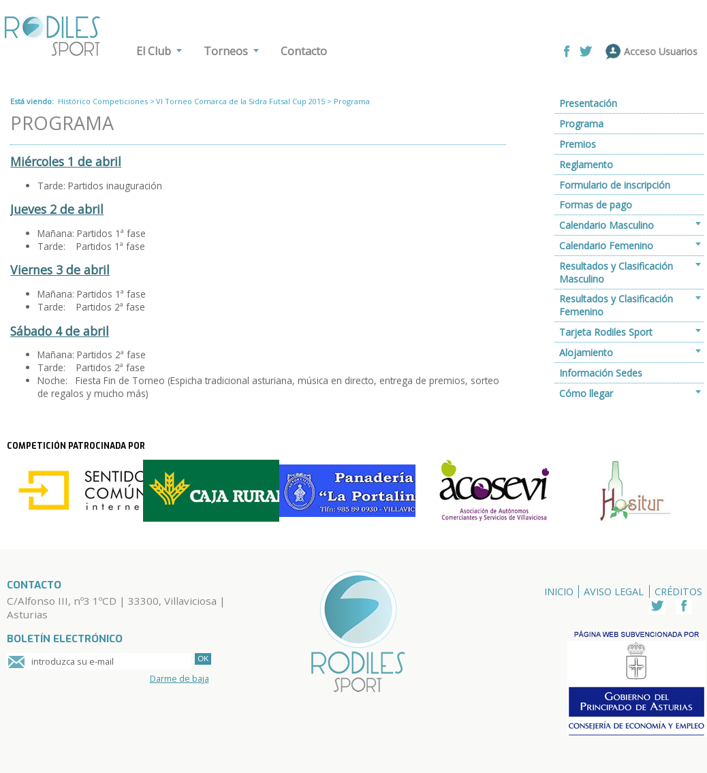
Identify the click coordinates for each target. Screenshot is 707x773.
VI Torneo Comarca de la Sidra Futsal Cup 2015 (240, 101)
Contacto (304, 51)
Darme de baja (179, 678)
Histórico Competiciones (103, 101)
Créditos (678, 591)
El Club (153, 51)
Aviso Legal (614, 591)
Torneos (226, 51)
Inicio (559, 591)
